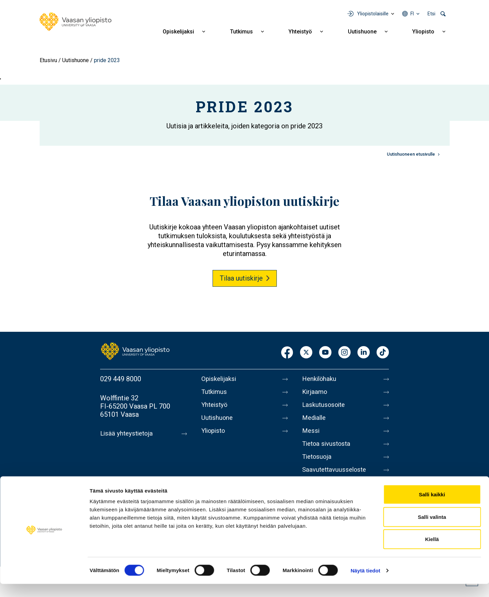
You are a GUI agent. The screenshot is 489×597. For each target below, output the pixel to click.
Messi (311, 436)
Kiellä (432, 552)
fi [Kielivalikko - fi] (412, 13)
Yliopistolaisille (373, 13)
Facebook (287, 352)
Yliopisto (423, 31)
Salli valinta (432, 530)
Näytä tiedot (365, 583)
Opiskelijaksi (178, 31)
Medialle (315, 422)
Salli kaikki (432, 507)
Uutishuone (362, 31)
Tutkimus (241, 31)
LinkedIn (363, 352)
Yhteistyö (300, 31)
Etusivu (48, 60)
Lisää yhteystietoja (128, 433)
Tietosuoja (318, 465)
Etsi (431, 13)
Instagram (344, 352)
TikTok (383, 352)
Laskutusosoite (325, 407)
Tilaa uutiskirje (241, 278)
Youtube (325, 352)
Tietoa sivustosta (328, 450)
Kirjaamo (315, 393)
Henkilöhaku (320, 379)
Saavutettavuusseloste (336, 479)
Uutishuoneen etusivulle (411, 154)
